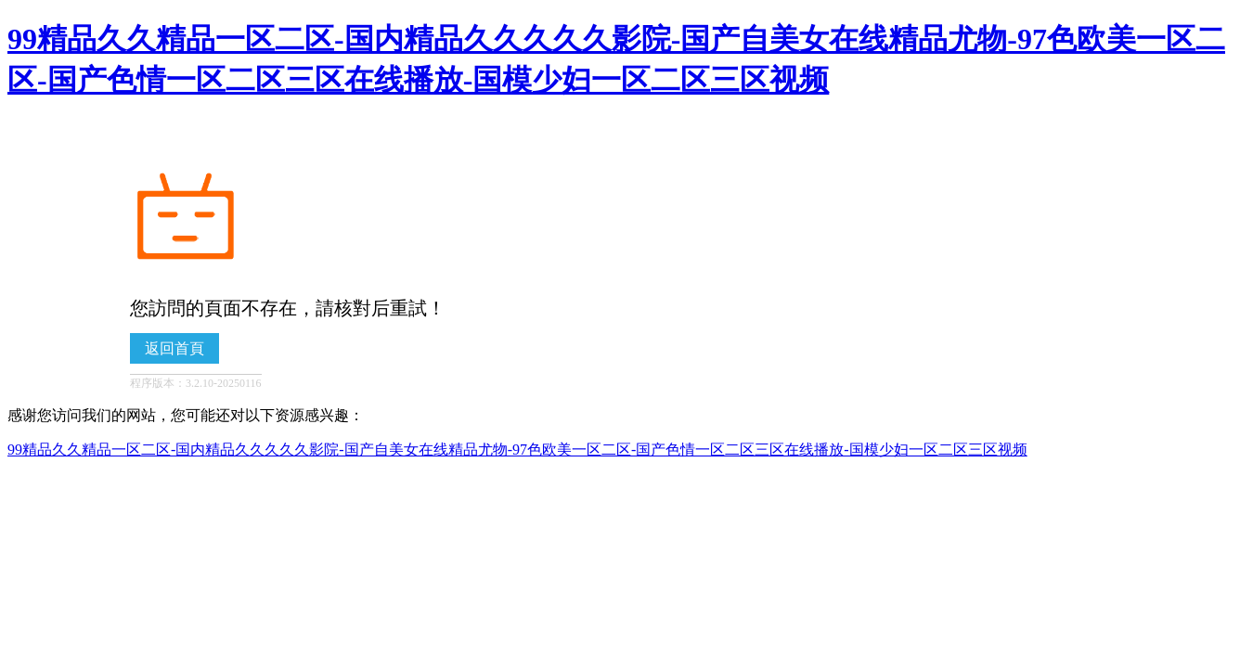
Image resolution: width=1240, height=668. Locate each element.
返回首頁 (174, 348)
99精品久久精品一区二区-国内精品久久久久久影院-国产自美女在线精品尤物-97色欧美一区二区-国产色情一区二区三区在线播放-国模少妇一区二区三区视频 (517, 449)
